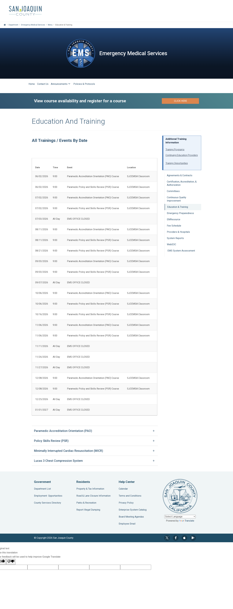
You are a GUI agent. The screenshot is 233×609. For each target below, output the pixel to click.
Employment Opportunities (48, 495)
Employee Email (127, 523)
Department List (42, 488)
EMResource (173, 219)
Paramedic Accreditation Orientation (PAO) (63, 431)
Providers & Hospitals (178, 232)
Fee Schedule (174, 225)
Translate (186, 520)
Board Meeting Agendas (131, 516)
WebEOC (171, 244)
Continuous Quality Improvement (176, 199)
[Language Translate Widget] (180, 516)
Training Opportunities (177, 163)
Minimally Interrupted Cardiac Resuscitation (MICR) (68, 451)
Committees (173, 191)
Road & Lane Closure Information (93, 495)
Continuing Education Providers (182, 155)
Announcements (61, 84)
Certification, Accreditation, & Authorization (182, 183)
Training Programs (175, 149)
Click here (180, 100)
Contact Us (42, 84)
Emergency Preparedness (180, 213)
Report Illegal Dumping (88, 509)
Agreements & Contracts (179, 175)
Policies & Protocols (84, 84)
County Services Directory (47, 502)
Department (13, 25)
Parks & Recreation (86, 502)
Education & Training (177, 207)
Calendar (123, 488)
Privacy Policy (126, 502)
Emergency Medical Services (33, 25)
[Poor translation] (11, 562)
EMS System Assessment (181, 250)
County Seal (180, 496)
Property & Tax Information (90, 488)
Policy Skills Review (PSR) (51, 441)
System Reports (175, 238)
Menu (50, 25)
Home (32, 84)
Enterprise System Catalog (133, 509)
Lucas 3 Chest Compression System (58, 461)
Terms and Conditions (130, 495)
